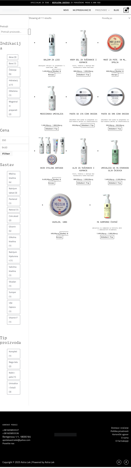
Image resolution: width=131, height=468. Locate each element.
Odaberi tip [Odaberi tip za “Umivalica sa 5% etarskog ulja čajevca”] (115, 183)
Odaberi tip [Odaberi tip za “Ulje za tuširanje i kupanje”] (83, 183)
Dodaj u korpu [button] (54, 73)
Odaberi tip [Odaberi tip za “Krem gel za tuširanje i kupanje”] (83, 75)
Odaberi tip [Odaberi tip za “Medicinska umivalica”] (51, 129)
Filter (6, 153)
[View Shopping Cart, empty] (126, 10)
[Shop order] (114, 18)
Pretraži (4, 26)
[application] (108, 10)
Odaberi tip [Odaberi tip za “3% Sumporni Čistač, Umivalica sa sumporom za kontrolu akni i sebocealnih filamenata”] (107, 237)
